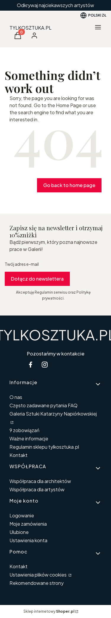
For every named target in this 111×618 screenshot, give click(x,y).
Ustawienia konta (28, 540)
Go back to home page (69, 185)
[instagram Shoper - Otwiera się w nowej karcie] (44, 364)
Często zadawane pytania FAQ (43, 405)
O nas (15, 397)
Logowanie (21, 515)
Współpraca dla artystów (37, 489)
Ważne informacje (28, 438)
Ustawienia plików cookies (38, 575)
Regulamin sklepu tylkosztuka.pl (44, 447)
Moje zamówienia (28, 524)
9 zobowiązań (24, 430)
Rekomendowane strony (36, 583)
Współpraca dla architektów (40, 481)
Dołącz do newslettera (37, 279)
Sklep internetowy (48, 611)
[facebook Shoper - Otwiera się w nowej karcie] (30, 364)
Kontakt (18, 455)
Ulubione (19, 532)
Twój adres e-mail (22, 264)
